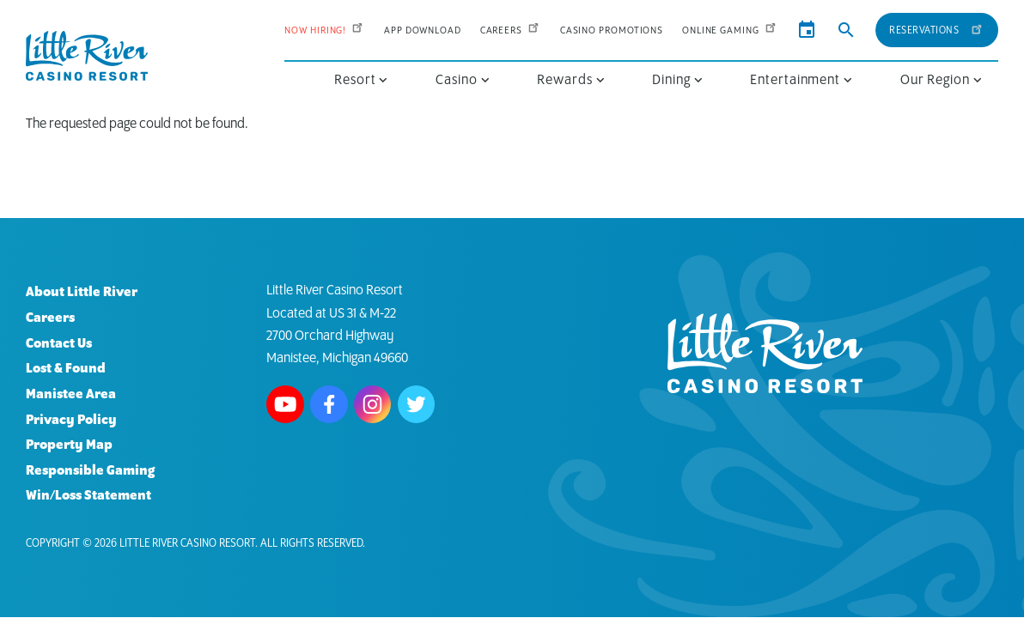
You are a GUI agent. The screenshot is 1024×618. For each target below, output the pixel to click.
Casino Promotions (611, 30)
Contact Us (59, 343)
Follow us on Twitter (417, 404)
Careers (510, 30)
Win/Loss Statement (88, 495)
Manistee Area (71, 394)
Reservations (936, 28)
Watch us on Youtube (285, 404)
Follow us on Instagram (373, 404)
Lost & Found (66, 368)
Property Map (69, 445)
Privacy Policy (71, 420)
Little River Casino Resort (187, 543)
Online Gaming (730, 30)
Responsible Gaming (90, 471)
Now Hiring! (324, 30)
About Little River (81, 292)
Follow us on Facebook (329, 404)
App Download (422, 30)
